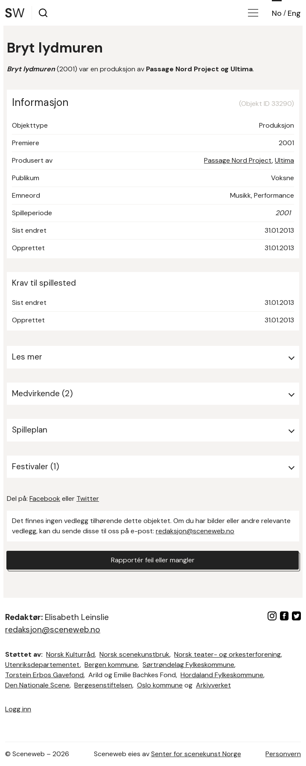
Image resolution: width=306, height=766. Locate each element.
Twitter (87, 498)
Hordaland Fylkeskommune (222, 674)
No (277, 13)
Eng (294, 13)
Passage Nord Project (238, 160)
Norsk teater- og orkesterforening (227, 654)
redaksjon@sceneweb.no (195, 530)
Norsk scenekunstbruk (134, 654)
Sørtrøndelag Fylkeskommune (188, 664)
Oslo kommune (160, 685)
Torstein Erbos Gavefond (44, 674)
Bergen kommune (111, 664)
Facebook (44, 498)
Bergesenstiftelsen (103, 685)
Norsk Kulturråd (70, 654)
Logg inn (18, 709)
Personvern (283, 753)
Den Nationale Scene (37, 685)
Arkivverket (213, 685)
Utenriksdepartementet (42, 664)
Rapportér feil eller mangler (153, 559)
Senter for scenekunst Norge (196, 753)
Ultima (284, 160)
